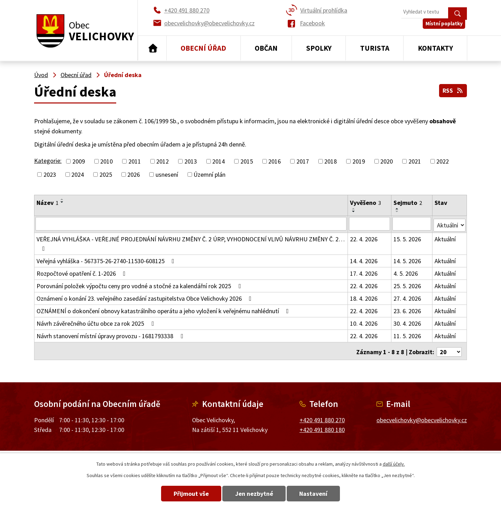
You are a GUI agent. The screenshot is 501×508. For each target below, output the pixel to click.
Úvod (152, 48)
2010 (106, 161)
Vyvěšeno (365, 203)
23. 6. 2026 (407, 310)
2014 (218, 161)
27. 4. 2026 (407, 297)
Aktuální (445, 238)
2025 (106, 174)
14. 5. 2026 (407, 260)
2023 (49, 174)
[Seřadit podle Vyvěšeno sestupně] (354, 211)
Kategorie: (48, 161)
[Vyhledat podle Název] (191, 223)
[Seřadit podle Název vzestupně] (62, 199)
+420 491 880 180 (322, 427)
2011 (134, 161)
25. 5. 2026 (407, 285)
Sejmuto (408, 203)
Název (47, 203)
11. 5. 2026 (407, 335)
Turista (374, 48)
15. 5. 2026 (407, 238)
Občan (266, 48)
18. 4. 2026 (364, 297)
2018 (330, 161)
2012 (162, 161)
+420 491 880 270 (322, 416)
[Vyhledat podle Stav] (450, 223)
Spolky (319, 48)
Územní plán (209, 174)
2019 (358, 161)
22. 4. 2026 (364, 238)
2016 (274, 161)
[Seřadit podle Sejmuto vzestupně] (397, 208)
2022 (442, 161)
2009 (78, 161)
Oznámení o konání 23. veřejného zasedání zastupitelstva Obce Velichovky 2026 (145, 297)
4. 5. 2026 (406, 272)
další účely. (394, 464)
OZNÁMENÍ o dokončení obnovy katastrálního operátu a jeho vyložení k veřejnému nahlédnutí (164, 310)
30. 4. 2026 (407, 322)
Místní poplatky (445, 27)
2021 (414, 161)
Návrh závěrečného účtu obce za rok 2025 (97, 322)
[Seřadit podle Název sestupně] (62, 202)
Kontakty (435, 48)
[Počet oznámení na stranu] (449, 348)
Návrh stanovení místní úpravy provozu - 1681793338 (111, 335)
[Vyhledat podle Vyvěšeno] (369, 223)
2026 (133, 174)
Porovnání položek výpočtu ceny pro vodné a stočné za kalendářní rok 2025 (140, 285)
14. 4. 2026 (364, 260)
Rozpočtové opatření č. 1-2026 (82, 272)
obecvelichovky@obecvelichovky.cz (421, 416)
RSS (452, 90)
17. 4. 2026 (364, 272)
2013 (190, 161)
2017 (302, 161)
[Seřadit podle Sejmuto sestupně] (397, 211)
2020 (386, 161)
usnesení (167, 174)
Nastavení (319, 494)
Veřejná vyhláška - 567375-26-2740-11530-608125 (107, 260)
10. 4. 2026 (364, 322)
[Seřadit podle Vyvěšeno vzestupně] (354, 208)
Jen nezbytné (254, 494)
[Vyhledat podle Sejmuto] (412, 223)
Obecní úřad (203, 48)
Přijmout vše (185, 494)
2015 (246, 161)
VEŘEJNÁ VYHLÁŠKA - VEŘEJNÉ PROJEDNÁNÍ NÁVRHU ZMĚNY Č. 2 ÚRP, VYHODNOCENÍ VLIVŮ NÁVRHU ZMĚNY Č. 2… (191, 242)
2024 (77, 174)
